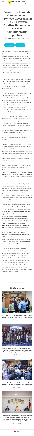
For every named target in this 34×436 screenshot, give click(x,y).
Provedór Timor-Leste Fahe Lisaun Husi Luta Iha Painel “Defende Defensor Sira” (17, 383)
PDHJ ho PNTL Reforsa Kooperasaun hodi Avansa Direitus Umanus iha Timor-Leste (17, 316)
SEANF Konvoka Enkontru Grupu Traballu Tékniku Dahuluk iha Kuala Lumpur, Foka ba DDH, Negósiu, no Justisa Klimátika (17, 350)
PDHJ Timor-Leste (14, 38)
